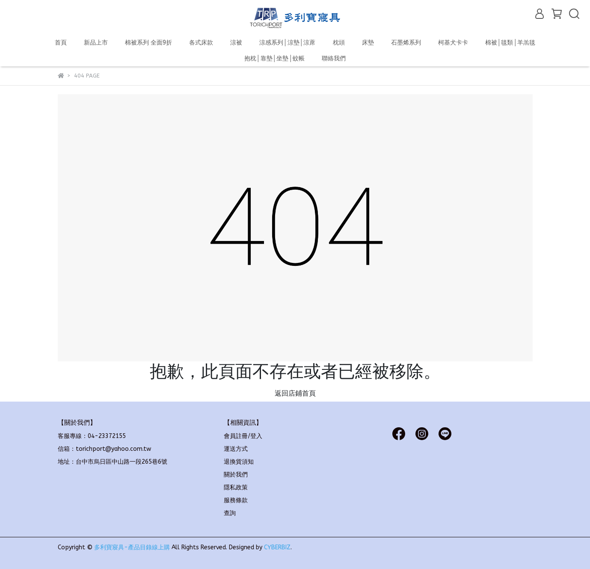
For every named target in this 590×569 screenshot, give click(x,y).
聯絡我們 (334, 58)
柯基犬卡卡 (453, 42)
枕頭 (339, 42)
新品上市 (96, 42)
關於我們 (236, 474)
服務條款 (236, 500)
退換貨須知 (239, 461)
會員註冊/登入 (243, 436)
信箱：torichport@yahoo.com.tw (104, 449)
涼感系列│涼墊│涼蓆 (287, 42)
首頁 (61, 42)
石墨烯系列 (406, 42)
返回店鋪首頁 (295, 393)
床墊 (368, 42)
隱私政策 (236, 487)
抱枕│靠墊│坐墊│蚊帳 (274, 58)
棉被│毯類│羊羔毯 (510, 42)
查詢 (230, 513)
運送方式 (236, 449)
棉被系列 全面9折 (148, 42)
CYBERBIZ (277, 547)
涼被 (236, 42)
